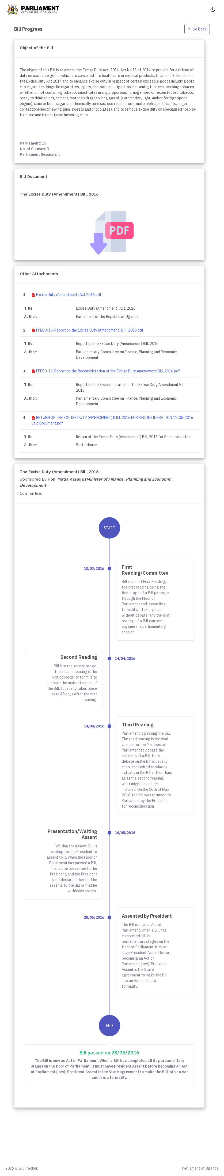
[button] (197, 28)
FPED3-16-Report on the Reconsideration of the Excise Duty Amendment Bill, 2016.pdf (108, 371)
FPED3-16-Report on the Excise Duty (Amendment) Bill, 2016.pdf (89, 330)
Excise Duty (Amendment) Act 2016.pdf (68, 294)
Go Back (197, 29)
